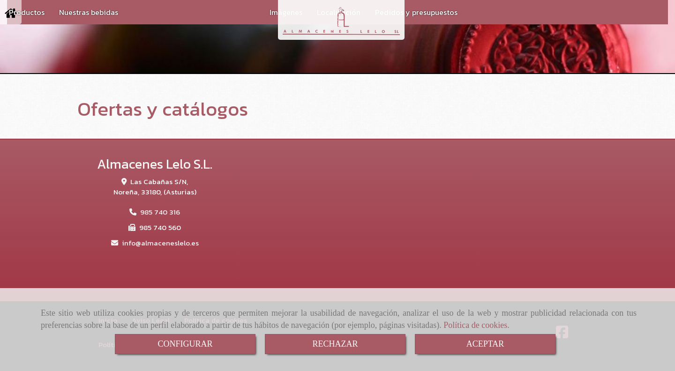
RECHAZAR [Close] (335, 344)
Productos (27, 12)
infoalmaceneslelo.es (160, 242)
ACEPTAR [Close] (485, 344)
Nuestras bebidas (88, 12)
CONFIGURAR (185, 344)
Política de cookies (475, 325)
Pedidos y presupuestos (416, 12)
